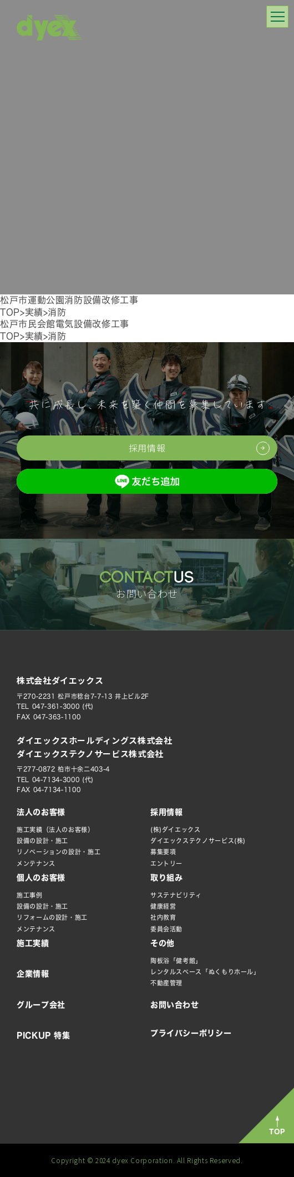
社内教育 (163, 917)
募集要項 (163, 852)
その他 (162, 943)
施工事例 (30, 895)
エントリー (166, 863)
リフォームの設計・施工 (52, 917)
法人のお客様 (41, 812)
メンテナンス (36, 863)
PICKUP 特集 (43, 1035)
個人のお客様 (41, 878)
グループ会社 (41, 1005)
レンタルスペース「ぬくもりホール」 (205, 972)
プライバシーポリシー (190, 1033)
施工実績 (33, 943)
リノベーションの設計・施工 (58, 852)
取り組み (166, 878)
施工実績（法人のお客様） (55, 830)
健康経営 (163, 906)
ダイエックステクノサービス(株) (198, 841)
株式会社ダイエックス (60, 680)
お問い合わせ (174, 1005)
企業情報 (33, 974)
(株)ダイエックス (175, 830)
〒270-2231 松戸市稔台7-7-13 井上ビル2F (83, 696)
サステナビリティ (176, 895)
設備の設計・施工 (42, 841)
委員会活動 (166, 929)
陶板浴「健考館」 (176, 961)
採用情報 (166, 812)
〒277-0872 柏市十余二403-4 (63, 769)
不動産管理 (166, 983)
